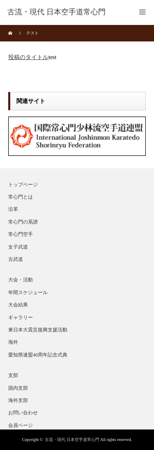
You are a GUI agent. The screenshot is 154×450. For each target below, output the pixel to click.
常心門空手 (20, 234)
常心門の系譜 (23, 222)
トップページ (23, 184)
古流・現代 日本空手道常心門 (72, 439)
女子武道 (18, 247)
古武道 (15, 259)
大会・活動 (20, 280)
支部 (13, 375)
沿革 (13, 209)
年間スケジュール (28, 292)
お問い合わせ (23, 413)
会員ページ (20, 425)
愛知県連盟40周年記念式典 (37, 355)
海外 (13, 342)
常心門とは (20, 197)
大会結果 (18, 305)
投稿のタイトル (28, 57)
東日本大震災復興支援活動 (37, 330)
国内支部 (18, 388)
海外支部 (18, 400)
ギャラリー (20, 317)
